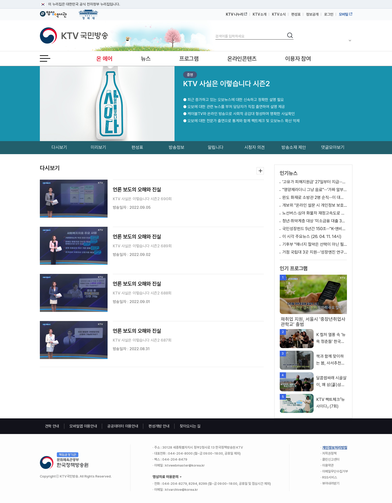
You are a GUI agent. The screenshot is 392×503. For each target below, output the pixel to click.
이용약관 (328, 465)
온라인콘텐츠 (242, 58)
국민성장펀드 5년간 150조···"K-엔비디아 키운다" (314, 228)
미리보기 (98, 147)
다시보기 (59, 147)
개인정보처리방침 (334, 447)
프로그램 (189, 58)
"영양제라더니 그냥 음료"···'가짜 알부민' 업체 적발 (314, 189)
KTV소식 (279, 14)
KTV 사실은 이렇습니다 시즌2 (226, 83)
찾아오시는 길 (190, 426)
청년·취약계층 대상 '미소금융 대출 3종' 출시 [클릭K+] (314, 220)
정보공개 (312, 14)
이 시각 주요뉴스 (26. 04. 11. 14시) (311, 236)
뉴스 (146, 58)
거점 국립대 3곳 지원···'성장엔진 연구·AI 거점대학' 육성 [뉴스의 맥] (314, 252)
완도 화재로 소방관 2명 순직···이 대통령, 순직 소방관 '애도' (314, 197)
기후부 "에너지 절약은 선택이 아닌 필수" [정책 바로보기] (314, 244)
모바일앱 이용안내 (83, 426)
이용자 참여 (298, 58)
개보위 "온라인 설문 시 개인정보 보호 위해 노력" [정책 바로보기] (314, 205)
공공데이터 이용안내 (122, 426)
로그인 (328, 14)
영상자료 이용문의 (165, 477)
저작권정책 (329, 453)
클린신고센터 (330, 459)
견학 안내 (52, 426)
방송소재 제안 (294, 147)
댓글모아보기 (333, 147)
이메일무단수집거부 (335, 471)
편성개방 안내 (158, 426)
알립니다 (215, 147)
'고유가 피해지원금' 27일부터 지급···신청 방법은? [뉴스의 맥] (314, 181)
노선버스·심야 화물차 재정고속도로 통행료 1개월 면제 (314, 213)
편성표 (296, 14)
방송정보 (176, 147)
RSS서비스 (329, 477)
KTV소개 (259, 14)
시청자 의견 (254, 147)
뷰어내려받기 (330, 483)
